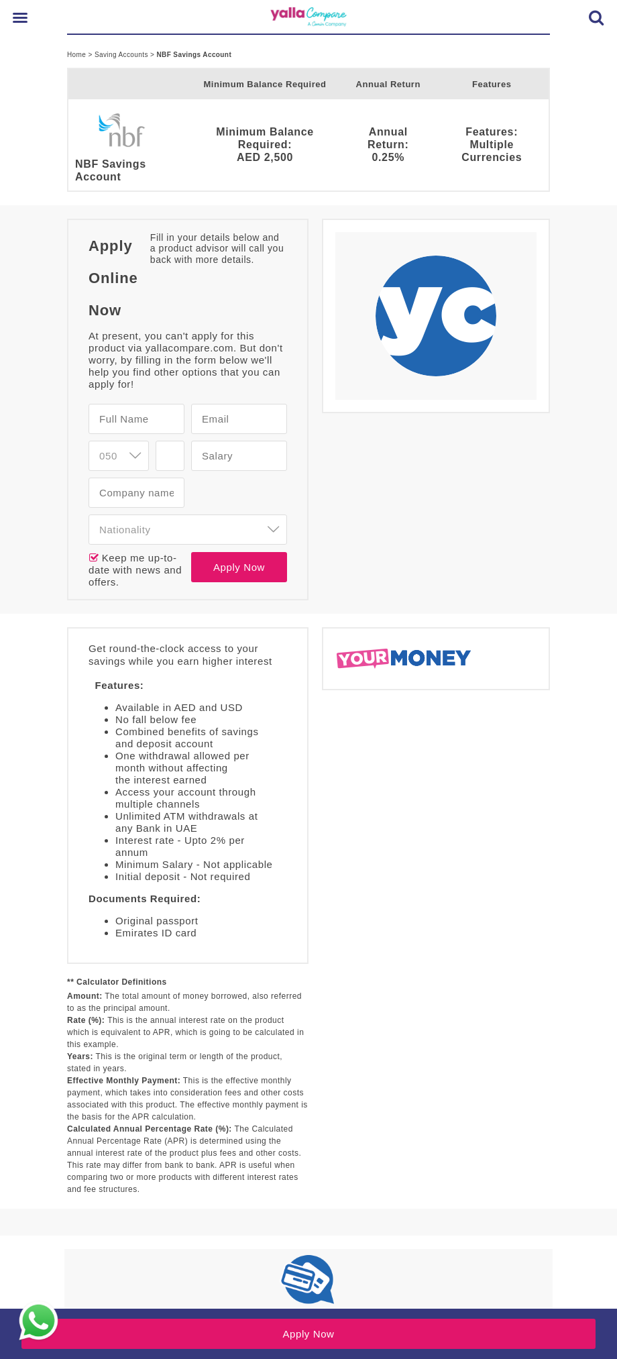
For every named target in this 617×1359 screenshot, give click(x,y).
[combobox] (188, 529)
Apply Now (239, 567)
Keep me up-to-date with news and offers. (135, 570)
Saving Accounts (122, 54)
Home (77, 54)
